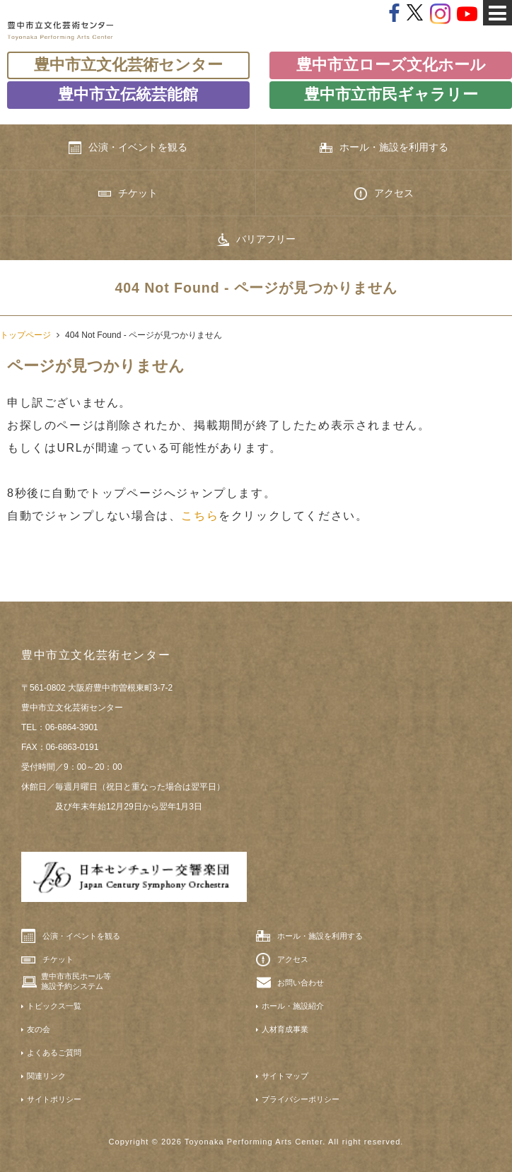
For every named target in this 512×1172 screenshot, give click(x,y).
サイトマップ (285, 1076)
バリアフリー (256, 239)
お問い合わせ (300, 982)
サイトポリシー (54, 1099)
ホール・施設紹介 (293, 1006)
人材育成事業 (285, 1029)
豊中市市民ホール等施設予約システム (76, 981)
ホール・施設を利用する (384, 147)
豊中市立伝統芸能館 (128, 94)
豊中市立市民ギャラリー (391, 94)
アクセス (384, 193)
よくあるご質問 (54, 1052)
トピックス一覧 (54, 1006)
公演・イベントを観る (128, 147)
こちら (200, 516)
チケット (128, 193)
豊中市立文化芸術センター (128, 65)
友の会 (38, 1029)
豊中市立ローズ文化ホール (391, 65)
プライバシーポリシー (300, 1099)
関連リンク (46, 1076)
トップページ (25, 335)
